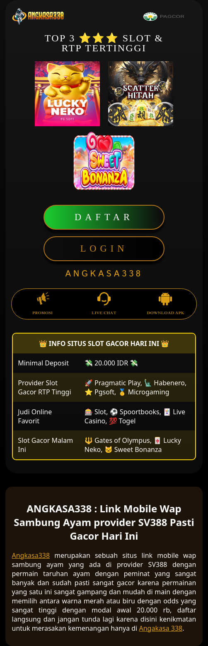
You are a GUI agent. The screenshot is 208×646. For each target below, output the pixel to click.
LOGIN (104, 248)
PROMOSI (42, 304)
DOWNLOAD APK (165, 304)
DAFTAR (104, 217)
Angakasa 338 (161, 628)
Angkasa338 (31, 555)
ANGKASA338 (104, 274)
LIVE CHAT (104, 304)
